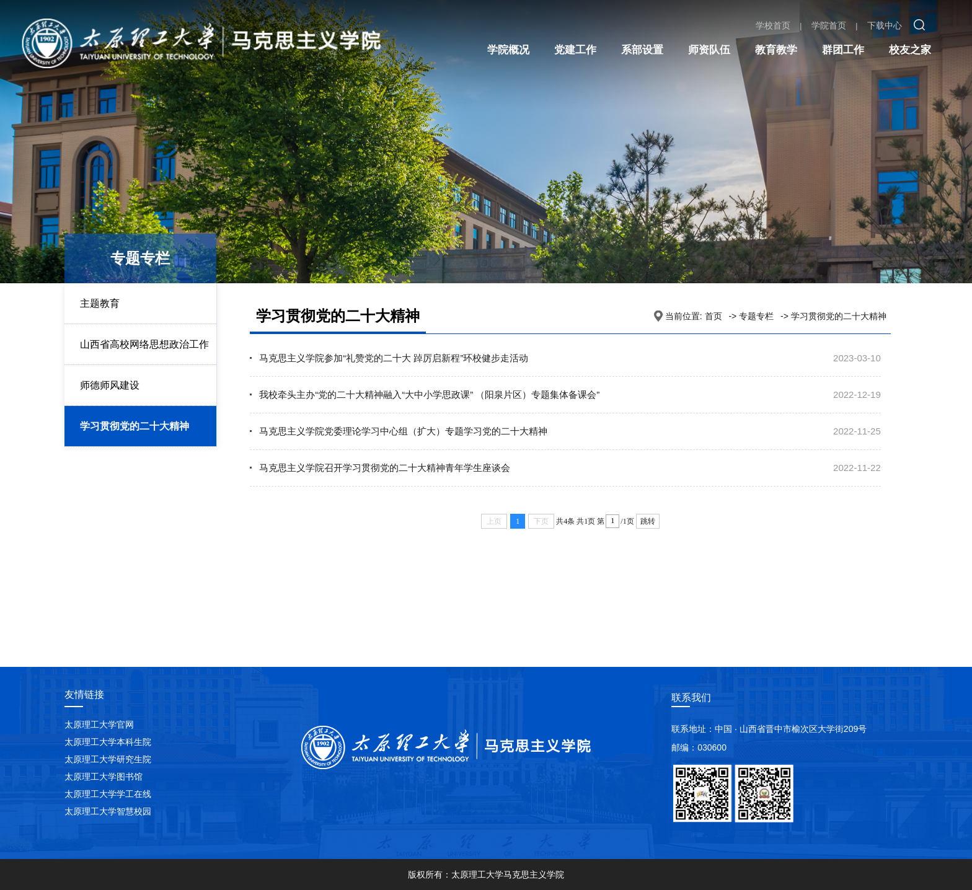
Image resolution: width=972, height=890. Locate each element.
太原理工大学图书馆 (103, 777)
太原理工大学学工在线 (107, 794)
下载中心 (884, 25)
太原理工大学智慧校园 (107, 811)
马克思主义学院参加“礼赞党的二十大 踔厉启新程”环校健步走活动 (393, 358)
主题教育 (100, 303)
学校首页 (773, 25)
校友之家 (910, 50)
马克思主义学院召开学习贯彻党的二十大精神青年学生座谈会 (384, 467)
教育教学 (776, 50)
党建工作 (575, 50)
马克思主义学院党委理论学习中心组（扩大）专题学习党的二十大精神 (403, 431)
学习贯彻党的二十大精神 (134, 426)
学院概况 (508, 50)
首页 (713, 316)
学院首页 (828, 25)
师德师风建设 (109, 385)
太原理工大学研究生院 (107, 759)
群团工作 (843, 50)
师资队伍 (709, 50)
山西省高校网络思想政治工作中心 (144, 364)
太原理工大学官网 (99, 724)
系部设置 (642, 50)
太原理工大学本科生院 (107, 742)
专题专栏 (756, 316)
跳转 (647, 521)
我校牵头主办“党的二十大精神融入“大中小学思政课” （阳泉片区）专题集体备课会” (429, 394)
